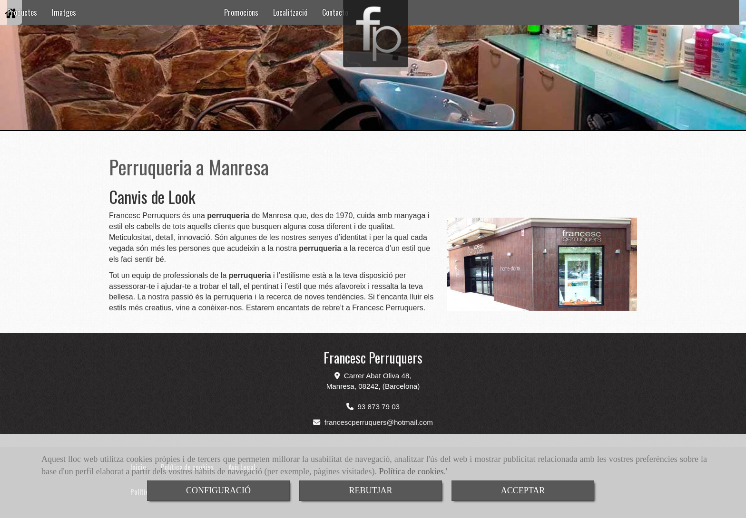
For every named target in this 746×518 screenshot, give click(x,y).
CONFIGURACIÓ (218, 490)
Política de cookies (411, 471)
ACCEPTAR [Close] (523, 490)
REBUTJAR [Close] (370, 490)
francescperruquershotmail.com (378, 422)
